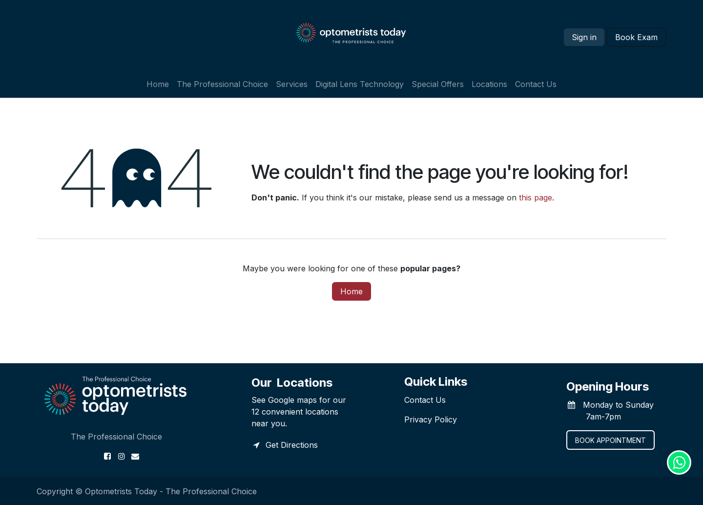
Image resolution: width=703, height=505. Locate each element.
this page (535, 197)
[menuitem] (158, 84)
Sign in (584, 37)
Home (351, 291)
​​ (636, 37)
